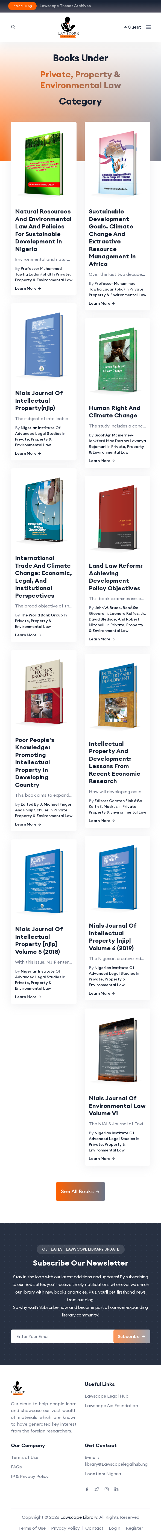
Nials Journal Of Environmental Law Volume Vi (117, 1105)
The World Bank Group (42, 615)
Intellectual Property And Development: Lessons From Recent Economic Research (114, 762)
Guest (132, 27)
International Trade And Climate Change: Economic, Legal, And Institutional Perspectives (43, 576)
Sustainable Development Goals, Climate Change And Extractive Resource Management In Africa (112, 237)
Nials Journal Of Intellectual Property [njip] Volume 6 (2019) (112, 937)
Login (114, 1528)
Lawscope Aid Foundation (111, 1405)
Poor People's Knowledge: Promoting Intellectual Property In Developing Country (34, 762)
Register (134, 1528)
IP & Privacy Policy (30, 1476)
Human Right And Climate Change (114, 411)
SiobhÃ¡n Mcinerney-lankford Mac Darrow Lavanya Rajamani (117, 441)
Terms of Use (24, 1457)
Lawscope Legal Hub (106, 1396)
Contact (94, 1528)
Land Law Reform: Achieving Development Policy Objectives (116, 577)
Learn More (28, 288)
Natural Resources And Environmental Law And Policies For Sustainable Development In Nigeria (43, 230)
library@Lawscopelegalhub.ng (116, 1464)
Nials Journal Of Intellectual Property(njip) (39, 400)
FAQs (16, 1466)
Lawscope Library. (79, 1517)
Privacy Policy (65, 1528)
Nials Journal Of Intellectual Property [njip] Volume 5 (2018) (39, 940)
